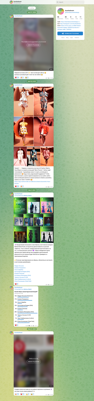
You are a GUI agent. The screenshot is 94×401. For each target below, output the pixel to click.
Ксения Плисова (19, 273)
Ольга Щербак (19, 269)
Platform (77, 37)
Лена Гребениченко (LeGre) (23, 279)
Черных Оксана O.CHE (21, 277)
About (62, 37)
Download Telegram (70, 33)
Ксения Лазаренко (20, 267)
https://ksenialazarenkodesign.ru (70, 21)
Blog (67, 37)
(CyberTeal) (28, 281)
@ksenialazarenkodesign (72, 12)
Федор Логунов (19, 266)
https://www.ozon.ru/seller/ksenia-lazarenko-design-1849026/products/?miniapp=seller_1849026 (69, 27)
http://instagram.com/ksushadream (70, 23)
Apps (71, 37)
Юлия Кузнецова (20, 281)
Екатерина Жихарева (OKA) (23, 275)
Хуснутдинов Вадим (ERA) (22, 271)
